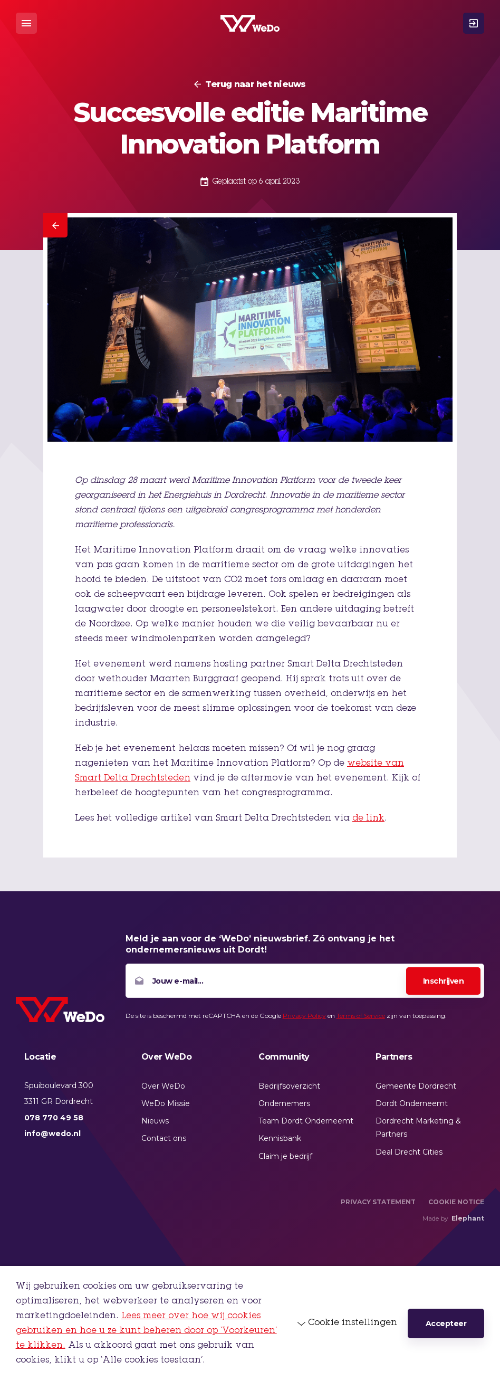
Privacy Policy (304, 1016)
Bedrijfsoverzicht (289, 1086)
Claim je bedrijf (285, 1156)
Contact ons (163, 1138)
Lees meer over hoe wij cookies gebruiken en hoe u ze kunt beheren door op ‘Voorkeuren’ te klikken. (146, 1331)
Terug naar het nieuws (255, 84)
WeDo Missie (165, 1103)
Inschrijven (443, 981)
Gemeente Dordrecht (416, 1086)
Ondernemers (284, 1103)
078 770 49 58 (53, 1117)
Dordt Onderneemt (412, 1103)
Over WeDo (163, 1086)
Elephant (467, 1218)
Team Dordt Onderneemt (305, 1121)
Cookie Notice (456, 1202)
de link (368, 818)
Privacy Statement (378, 1202)
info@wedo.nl (52, 1133)
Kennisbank (279, 1138)
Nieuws (155, 1121)
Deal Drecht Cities (409, 1152)
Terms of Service (360, 1016)
